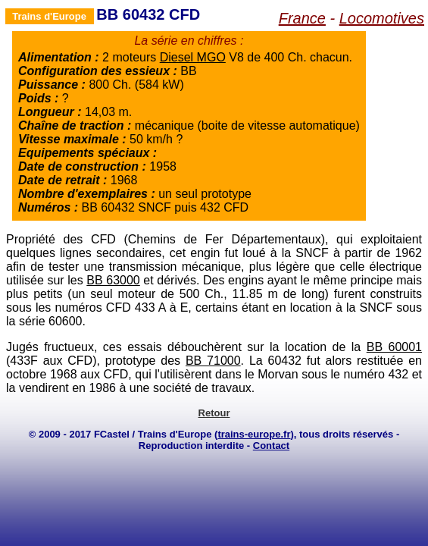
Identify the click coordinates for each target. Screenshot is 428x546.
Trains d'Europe (49, 16)
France (302, 18)
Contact (271, 445)
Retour (214, 413)
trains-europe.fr (253, 434)
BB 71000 (213, 360)
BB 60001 (394, 346)
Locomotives (381, 18)
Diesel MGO (193, 57)
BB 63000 (112, 280)
